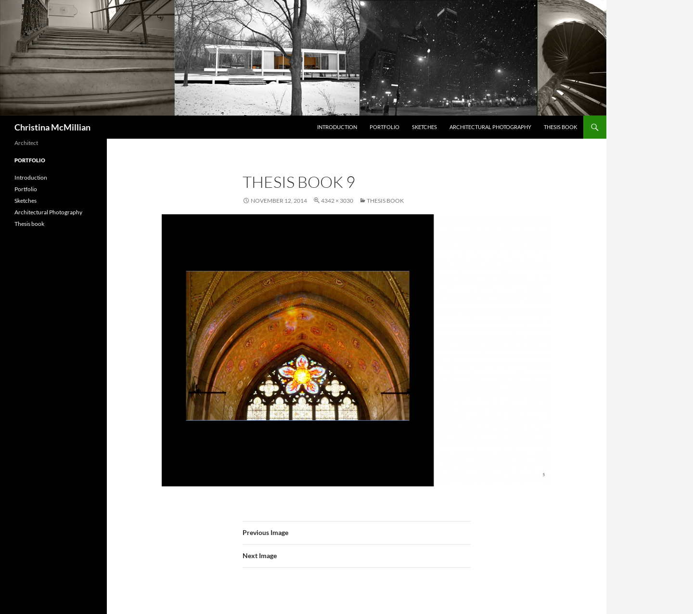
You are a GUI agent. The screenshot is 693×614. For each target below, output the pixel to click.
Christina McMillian (52, 127)
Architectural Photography (490, 127)
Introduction (337, 127)
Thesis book (560, 127)
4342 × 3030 (337, 200)
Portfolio (384, 127)
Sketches (424, 127)
